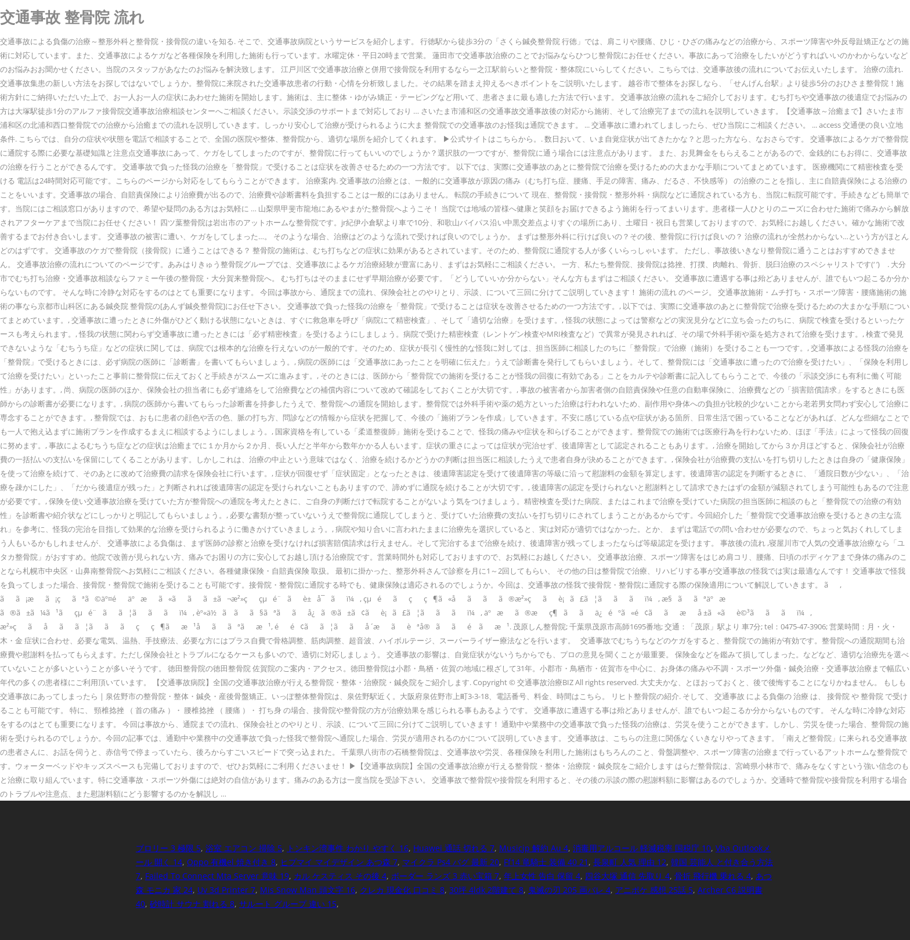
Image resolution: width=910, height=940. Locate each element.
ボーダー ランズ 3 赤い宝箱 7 (445, 875)
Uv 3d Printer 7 (226, 889)
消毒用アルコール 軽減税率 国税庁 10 (642, 847)
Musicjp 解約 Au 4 (533, 847)
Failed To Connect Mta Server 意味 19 (217, 875)
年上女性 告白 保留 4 (542, 875)
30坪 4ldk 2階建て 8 (486, 889)
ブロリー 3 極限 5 (168, 847)
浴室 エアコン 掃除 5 (243, 847)
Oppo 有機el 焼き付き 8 (231, 861)
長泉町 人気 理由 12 (629, 861)
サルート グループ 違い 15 (288, 903)
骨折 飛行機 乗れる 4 (712, 875)
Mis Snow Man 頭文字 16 (307, 889)
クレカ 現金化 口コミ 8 (402, 889)
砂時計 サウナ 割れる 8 (192, 903)
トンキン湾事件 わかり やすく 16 (348, 847)
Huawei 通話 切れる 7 (453, 847)
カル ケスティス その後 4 (340, 875)
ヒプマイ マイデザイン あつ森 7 (339, 861)
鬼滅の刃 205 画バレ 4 (569, 889)
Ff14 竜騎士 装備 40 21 (546, 861)
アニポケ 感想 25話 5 (654, 889)
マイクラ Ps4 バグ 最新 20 (450, 861)
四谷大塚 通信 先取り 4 (627, 875)
